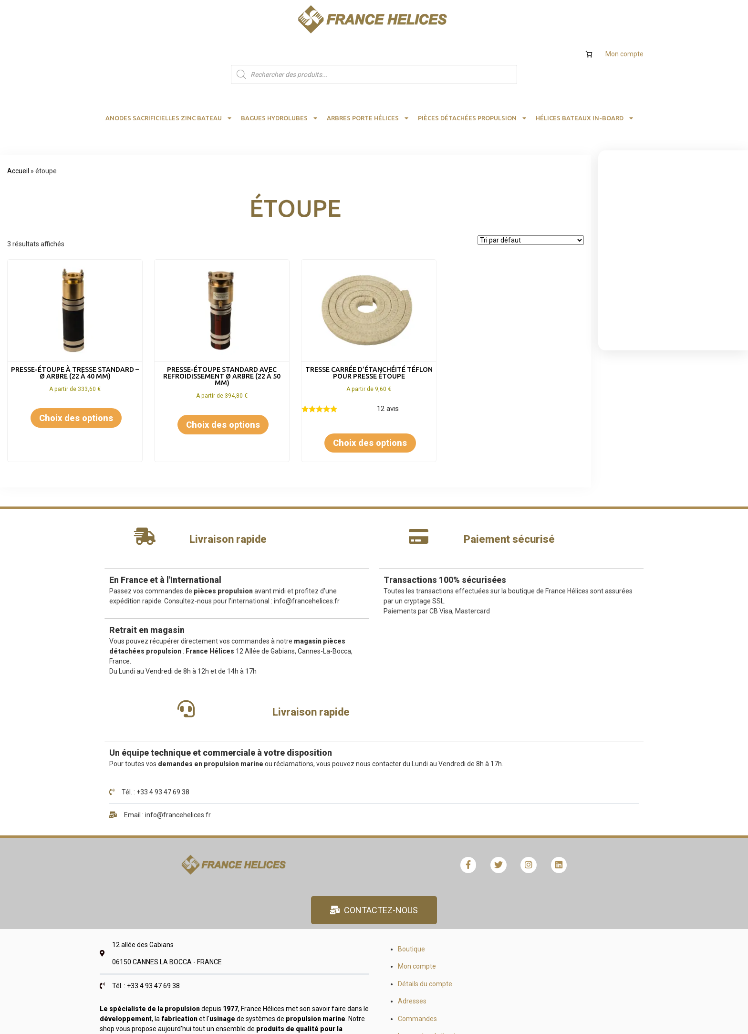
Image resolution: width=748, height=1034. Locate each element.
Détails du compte (332, 783)
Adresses (319, 801)
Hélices (501, 783)
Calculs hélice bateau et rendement (544, 749)
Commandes (324, 818)
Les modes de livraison (339, 836)
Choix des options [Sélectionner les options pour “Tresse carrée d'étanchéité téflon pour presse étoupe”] (370, 405)
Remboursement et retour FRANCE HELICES (371, 853)
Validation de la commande (346, 870)
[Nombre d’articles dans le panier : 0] (589, 16)
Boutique (318, 749)
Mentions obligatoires (523, 853)
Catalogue (506, 801)
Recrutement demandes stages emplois (551, 818)
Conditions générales (522, 836)
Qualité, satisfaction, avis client (537, 870)
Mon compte (624, 16)
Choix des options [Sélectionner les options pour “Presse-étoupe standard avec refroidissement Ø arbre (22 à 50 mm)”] (223, 386)
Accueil (18, 133)
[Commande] (531, 202)
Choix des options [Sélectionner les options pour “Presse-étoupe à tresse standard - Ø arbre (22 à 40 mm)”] (76, 380)
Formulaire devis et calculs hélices (541, 766)
